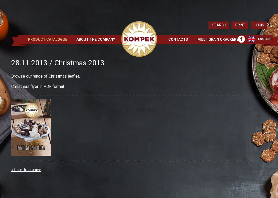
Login (259, 25)
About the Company (95, 39)
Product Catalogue (47, 39)
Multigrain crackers (218, 39)
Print (240, 25)
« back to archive (26, 169)
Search (219, 25)
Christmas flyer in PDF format (38, 86)
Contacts (178, 39)
